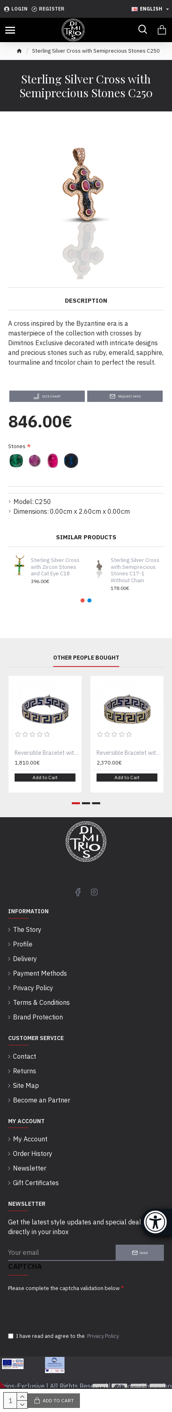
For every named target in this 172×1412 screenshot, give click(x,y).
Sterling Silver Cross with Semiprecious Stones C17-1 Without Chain (135, 570)
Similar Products (86, 537)
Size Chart (51, 396)
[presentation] (65, 1309)
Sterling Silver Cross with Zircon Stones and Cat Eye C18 (55, 567)
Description (86, 300)
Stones (17, 446)
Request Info (129, 396)
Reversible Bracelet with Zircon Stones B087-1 (47, 752)
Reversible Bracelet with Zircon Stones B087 (129, 752)
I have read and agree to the (64, 1336)
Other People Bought (86, 657)
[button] (83, 600)
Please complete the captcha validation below (64, 1288)
